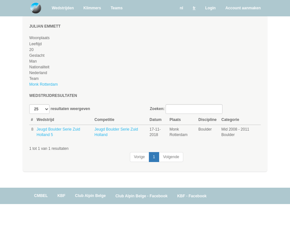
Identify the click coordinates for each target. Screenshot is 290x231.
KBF (62, 195)
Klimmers (92, 8)
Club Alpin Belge (90, 195)
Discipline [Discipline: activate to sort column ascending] (207, 119)
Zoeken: (186, 109)
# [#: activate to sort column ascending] (32, 119)
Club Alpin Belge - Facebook (141, 196)
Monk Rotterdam (43, 84)
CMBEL (41, 195)
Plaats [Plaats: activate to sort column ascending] (175, 119)
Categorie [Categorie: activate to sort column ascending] (230, 119)
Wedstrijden (63, 8)
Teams (116, 8)
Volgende (171, 157)
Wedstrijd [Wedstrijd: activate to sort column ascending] (45, 119)
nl (181, 8)
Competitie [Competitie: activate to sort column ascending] (104, 119)
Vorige (139, 157)
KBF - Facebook (191, 196)
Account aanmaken (243, 8)
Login (210, 8)
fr (194, 8)
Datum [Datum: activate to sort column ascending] (155, 119)
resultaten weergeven (59, 109)
